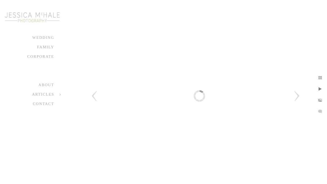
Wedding (43, 38)
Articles (43, 94)
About (46, 85)
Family (45, 47)
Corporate (40, 56)
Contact (43, 104)
